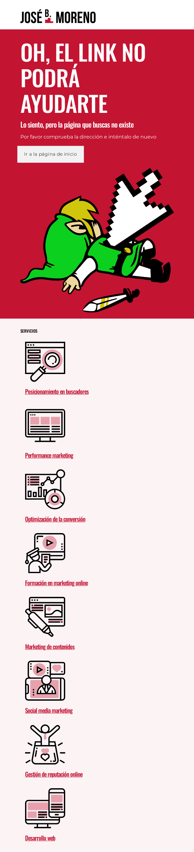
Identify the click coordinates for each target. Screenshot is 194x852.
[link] (58, 16)
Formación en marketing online (56, 582)
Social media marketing (48, 710)
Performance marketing (49, 455)
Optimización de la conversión (55, 518)
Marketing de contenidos (50, 646)
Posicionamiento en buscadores (57, 391)
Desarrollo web (40, 837)
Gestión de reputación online (53, 773)
